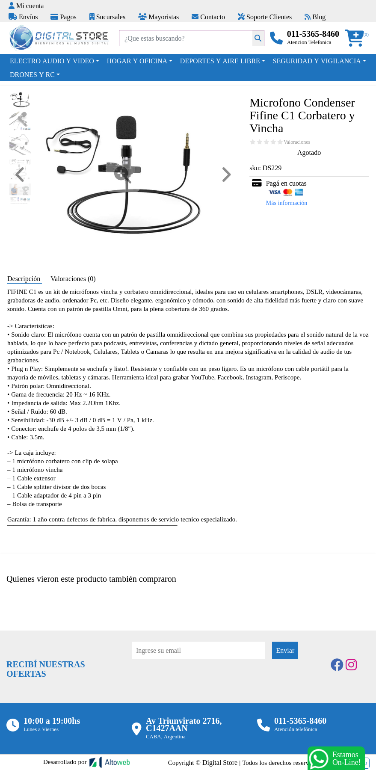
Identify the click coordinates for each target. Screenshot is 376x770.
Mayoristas (158, 16)
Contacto (208, 16)
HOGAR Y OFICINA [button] (137, 60)
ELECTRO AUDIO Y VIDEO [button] (52, 60)
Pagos (63, 16)
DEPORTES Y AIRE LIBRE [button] (220, 60)
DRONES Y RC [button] (32, 74)
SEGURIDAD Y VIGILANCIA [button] (317, 60)
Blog (315, 16)
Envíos (23, 16)
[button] (357, 38)
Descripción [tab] (24, 278)
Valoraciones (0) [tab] (72, 278)
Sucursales (107, 16)
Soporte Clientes (265, 16)
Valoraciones (297, 142)
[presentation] (197, 682)
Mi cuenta (26, 5)
